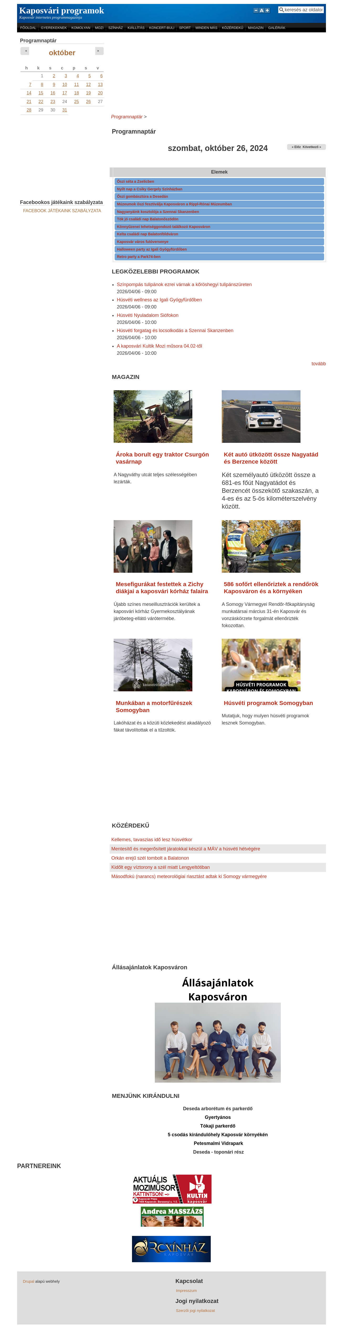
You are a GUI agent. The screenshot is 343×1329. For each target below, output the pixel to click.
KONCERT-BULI (162, 28)
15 (41, 92)
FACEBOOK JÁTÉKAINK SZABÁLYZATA (62, 210)
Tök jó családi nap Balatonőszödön (147, 219)
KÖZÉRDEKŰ (232, 28)
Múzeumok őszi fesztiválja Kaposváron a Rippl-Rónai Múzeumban (174, 204)
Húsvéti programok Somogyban (268, 703)
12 (88, 84)
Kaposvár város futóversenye (142, 242)
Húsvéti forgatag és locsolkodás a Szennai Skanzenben (175, 330)
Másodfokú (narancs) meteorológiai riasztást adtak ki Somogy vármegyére (189, 876)
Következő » (312, 147)
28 (29, 110)
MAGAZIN (255, 28)
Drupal (28, 1281)
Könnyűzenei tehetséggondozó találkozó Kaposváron (163, 227)
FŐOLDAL (28, 28)
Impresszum (186, 1291)
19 (88, 92)
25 (76, 101)
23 (52, 101)
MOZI (99, 28)
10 (64, 84)
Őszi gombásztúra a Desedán (142, 196)
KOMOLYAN (80, 28)
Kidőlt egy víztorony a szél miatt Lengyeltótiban (160, 867)
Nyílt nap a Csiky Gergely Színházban (149, 189)
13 (100, 84)
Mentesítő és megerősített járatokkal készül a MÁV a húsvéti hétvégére (185, 848)
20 (100, 92)
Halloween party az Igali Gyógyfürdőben (152, 249)
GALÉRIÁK (276, 28)
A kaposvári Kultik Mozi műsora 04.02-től (159, 346)
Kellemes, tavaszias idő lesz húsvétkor (151, 839)
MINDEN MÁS (206, 28)
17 (64, 92)
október (62, 53)
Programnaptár (127, 116)
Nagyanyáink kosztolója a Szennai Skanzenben (158, 212)
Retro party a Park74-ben (139, 257)
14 (29, 92)
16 (52, 92)
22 (41, 101)
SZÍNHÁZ (115, 28)
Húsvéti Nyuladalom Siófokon (147, 315)
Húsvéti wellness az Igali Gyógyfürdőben (159, 299)
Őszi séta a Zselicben (135, 181)
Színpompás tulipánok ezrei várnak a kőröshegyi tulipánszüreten (184, 284)
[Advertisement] (218, 72)
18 (76, 92)
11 (76, 84)
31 (64, 110)
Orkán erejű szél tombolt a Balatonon (150, 858)
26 (88, 101)
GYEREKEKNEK (54, 28)
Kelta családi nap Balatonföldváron (147, 234)
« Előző (297, 147)
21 (29, 101)
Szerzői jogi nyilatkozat (195, 1310)
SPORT (185, 28)
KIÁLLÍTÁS (136, 28)
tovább (319, 363)
